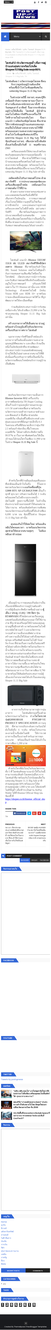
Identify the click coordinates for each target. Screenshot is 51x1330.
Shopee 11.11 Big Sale (15, 76)
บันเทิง (4, 1241)
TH (14, 52)
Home (7, 49)
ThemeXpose (19, 1327)
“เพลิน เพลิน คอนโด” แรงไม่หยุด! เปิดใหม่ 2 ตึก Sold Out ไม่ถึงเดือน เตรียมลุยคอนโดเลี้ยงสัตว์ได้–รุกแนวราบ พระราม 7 (31, 1094)
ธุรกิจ (25, 49)
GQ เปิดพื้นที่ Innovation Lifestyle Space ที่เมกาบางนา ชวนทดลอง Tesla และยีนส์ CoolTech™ (31, 1116)
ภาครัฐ (4, 1257)
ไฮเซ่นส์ (31, 49)
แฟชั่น (3, 1254)
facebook (44, 860)
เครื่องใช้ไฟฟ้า (16, 49)
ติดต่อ (3, 1264)
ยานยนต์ (4, 1235)
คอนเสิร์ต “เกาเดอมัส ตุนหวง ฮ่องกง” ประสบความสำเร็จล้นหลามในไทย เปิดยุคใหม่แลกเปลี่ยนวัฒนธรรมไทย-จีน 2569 (30, 1105)
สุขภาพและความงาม (10, 1251)
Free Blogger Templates (36, 1327)
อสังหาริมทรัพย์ (7, 1231)
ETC (4, 1284)
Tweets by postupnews (12, 1079)
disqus (34, 860)
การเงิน (4, 1244)
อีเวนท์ (4, 1228)
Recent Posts (13, 1271)
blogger (25, 860)
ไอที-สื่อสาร (6, 1238)
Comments (38, 1271)
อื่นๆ (3, 1260)
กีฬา (3, 1247)
